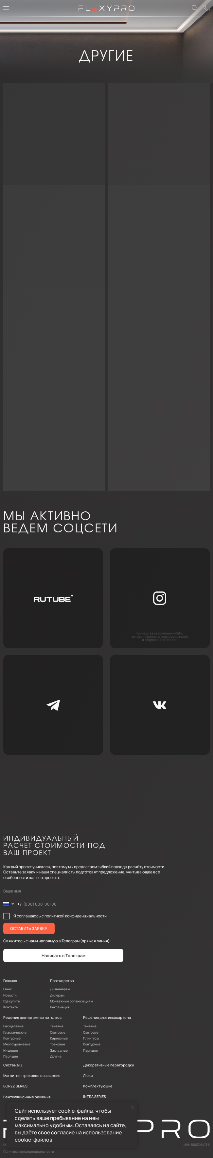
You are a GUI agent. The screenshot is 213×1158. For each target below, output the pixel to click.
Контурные (12, 1038)
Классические (15, 1032)
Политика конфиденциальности (28, 1151)
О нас (7, 989)
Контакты (10, 1007)
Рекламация (60, 1007)
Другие (56, 1056)
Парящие (10, 1056)
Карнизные (59, 1038)
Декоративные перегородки (108, 1064)
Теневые (56, 1026)
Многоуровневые (16, 1044)
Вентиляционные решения (26, 1096)
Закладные (59, 1050)
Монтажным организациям (71, 1001)
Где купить (11, 1001)
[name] (79, 891)
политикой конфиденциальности (75, 916)
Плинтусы (91, 1038)
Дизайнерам (60, 989)
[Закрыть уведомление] (132, 1107)
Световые (57, 1032)
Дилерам (57, 995)
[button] (207, 8)
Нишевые (10, 1050)
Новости (10, 995)
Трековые (57, 1044)
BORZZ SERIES (15, 1085)
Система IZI (13, 1064)
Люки (88, 1075)
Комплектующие (98, 1085)
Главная (10, 980)
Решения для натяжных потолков (32, 1017)
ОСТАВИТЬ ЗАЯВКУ (28, 928)
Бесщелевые (13, 1026)
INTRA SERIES (94, 1096)
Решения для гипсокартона (107, 1017)
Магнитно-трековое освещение (32, 1075)
